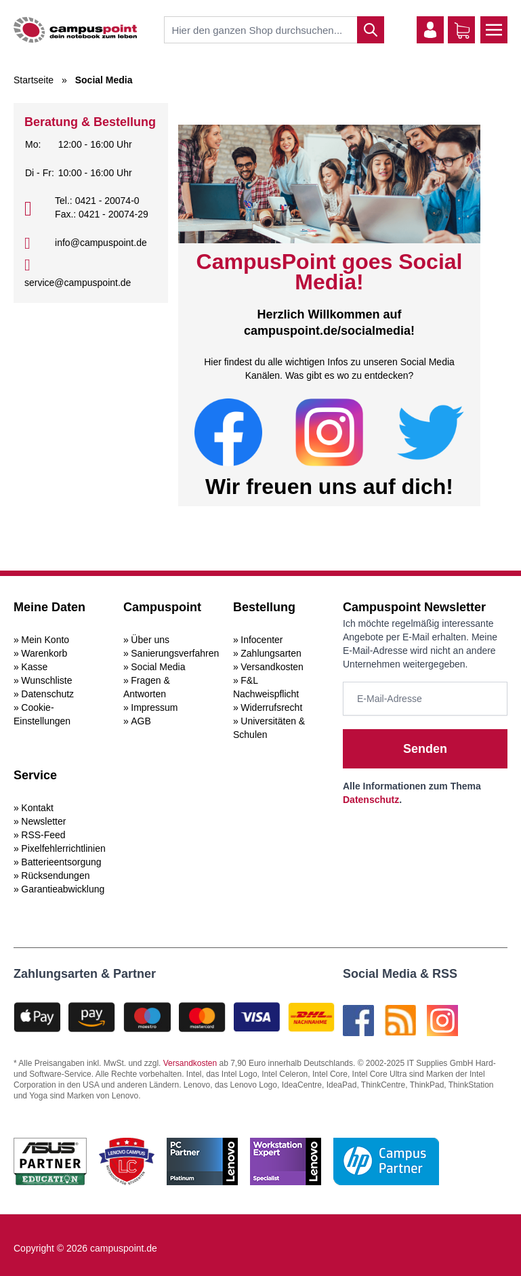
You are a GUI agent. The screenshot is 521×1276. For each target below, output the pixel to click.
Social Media (158, 666)
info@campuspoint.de (101, 242)
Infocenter (262, 639)
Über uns (150, 639)
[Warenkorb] (462, 30)
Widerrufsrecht (271, 707)
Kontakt (37, 807)
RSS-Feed (43, 834)
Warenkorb (44, 653)
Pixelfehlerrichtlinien (63, 848)
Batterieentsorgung (61, 862)
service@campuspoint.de (77, 282)
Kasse (34, 666)
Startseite (34, 80)
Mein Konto (45, 639)
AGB (141, 721)
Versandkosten (272, 666)
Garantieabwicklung (62, 889)
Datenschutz (47, 693)
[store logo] (75, 30)
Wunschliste (46, 680)
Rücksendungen (55, 875)
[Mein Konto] (430, 29)
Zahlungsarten (271, 653)
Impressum (154, 707)
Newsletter (43, 821)
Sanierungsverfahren (175, 653)
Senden (425, 749)
